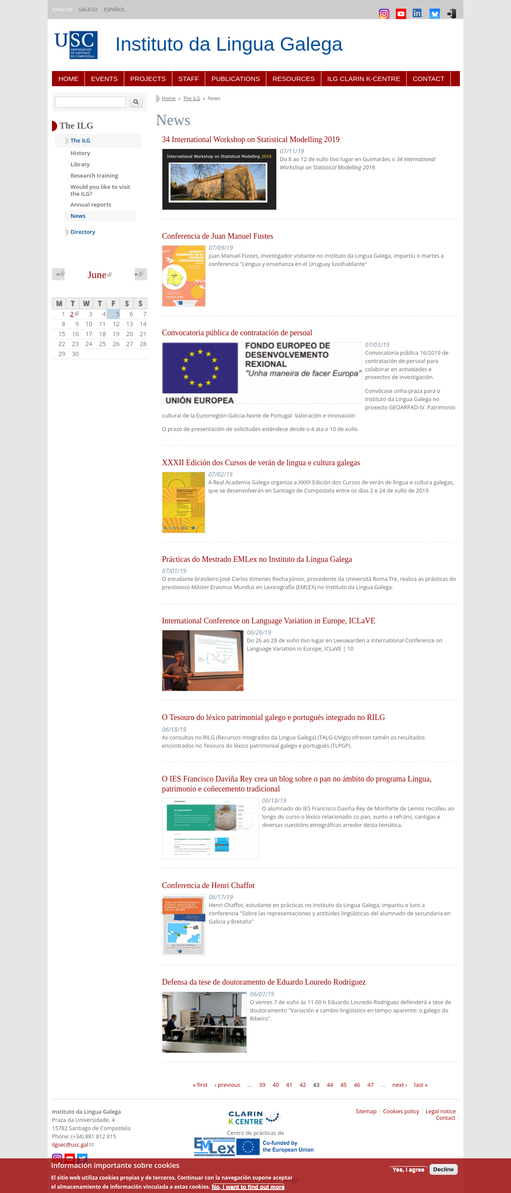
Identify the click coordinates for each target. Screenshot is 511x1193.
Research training (94, 175)
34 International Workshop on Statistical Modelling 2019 (251, 139)
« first (200, 1084)
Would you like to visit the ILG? (100, 190)
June (99, 274)
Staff (188, 78)
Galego (87, 9)
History (80, 153)
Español (114, 9)
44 (330, 1084)
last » (420, 1084)
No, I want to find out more (248, 1186)
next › (399, 1084)
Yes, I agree (408, 1169)
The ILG (191, 98)
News (78, 216)
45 (343, 1084)
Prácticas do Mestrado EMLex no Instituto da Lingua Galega (257, 559)
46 (357, 1084)
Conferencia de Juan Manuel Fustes (217, 236)
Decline (443, 1169)
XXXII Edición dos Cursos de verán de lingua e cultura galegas (261, 462)
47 (370, 1084)
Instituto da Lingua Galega (229, 44)
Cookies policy (401, 1111)
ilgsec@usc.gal (73, 1144)
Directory (83, 232)
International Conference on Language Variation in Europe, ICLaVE (268, 620)
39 (262, 1084)
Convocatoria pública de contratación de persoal (237, 332)
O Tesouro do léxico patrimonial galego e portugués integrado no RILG (273, 717)
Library (80, 164)
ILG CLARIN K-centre (363, 78)
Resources (293, 78)
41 (289, 1084)
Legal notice (441, 1111)
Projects (148, 78)
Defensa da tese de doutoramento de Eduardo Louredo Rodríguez (264, 982)
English (62, 9)
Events (104, 78)
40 (275, 1084)
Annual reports (91, 204)
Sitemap (366, 1111)
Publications (235, 78)
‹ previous (228, 1084)
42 (303, 1084)
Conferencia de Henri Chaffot (208, 885)
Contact (428, 78)
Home (68, 78)
